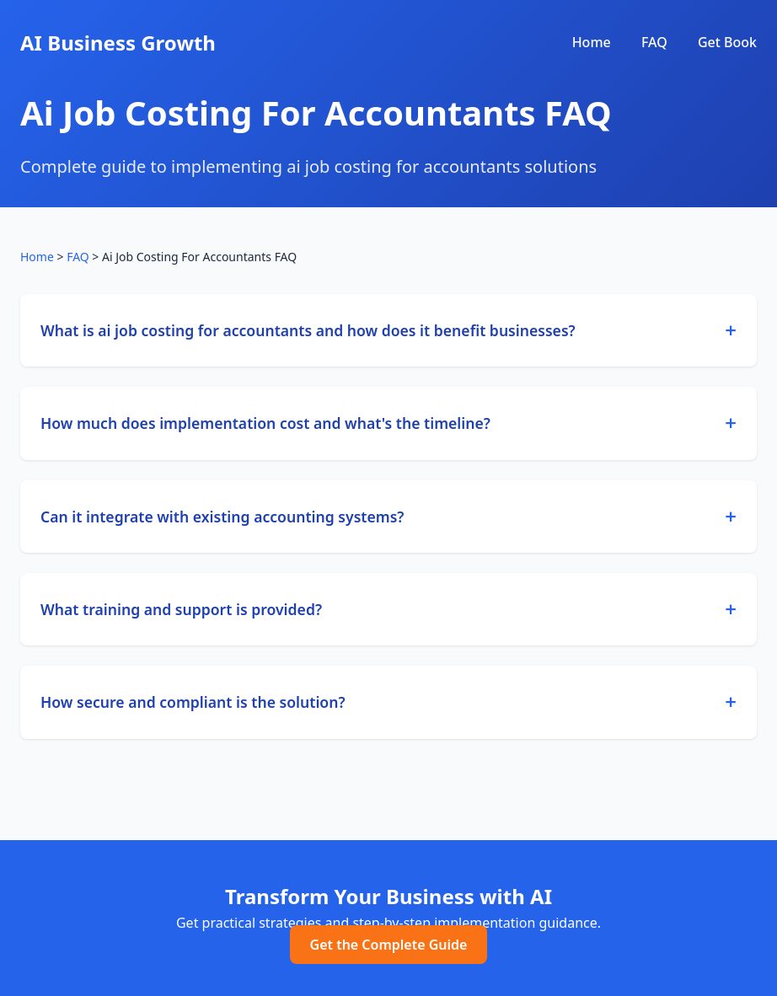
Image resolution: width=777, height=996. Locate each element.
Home (591, 42)
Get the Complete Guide (389, 944)
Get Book (727, 42)
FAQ (654, 42)
